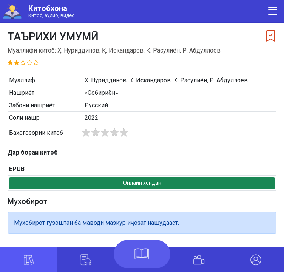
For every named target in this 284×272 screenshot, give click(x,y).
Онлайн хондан (142, 183)
